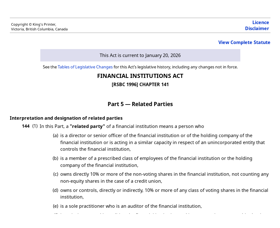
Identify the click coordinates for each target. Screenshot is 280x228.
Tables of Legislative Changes (85, 67)
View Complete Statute (244, 42)
